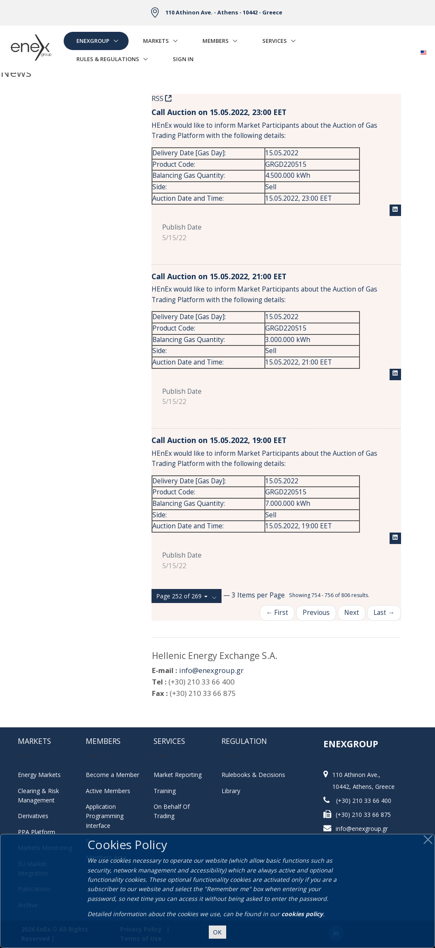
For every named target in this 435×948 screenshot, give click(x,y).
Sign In (183, 59)
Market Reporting (178, 775)
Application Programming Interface (109, 816)
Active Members (108, 791)
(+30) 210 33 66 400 (363, 801)
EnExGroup (92, 41)
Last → (383, 612)
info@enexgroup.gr (211, 670)
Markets (156, 41)
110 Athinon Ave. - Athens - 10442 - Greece (224, 12)
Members (215, 41)
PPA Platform (36, 832)
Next (351, 612)
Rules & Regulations (107, 59)
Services (274, 41)
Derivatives (33, 816)
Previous (316, 612)
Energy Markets (39, 775)
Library (231, 791)
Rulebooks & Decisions (253, 775)
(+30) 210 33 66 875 (363, 815)
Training (165, 791)
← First (277, 612)
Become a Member (112, 775)
